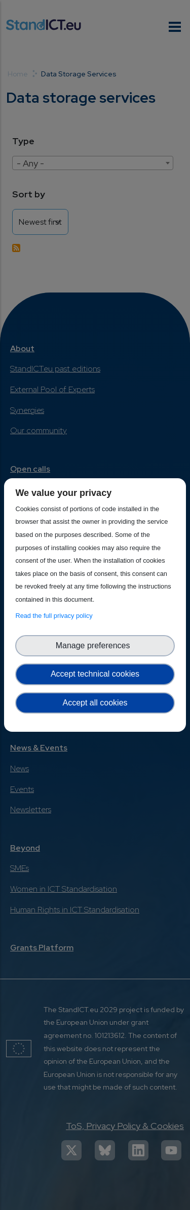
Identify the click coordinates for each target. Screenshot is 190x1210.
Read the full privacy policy (55, 615)
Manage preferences (95, 645)
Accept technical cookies (95, 674)
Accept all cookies (94, 702)
